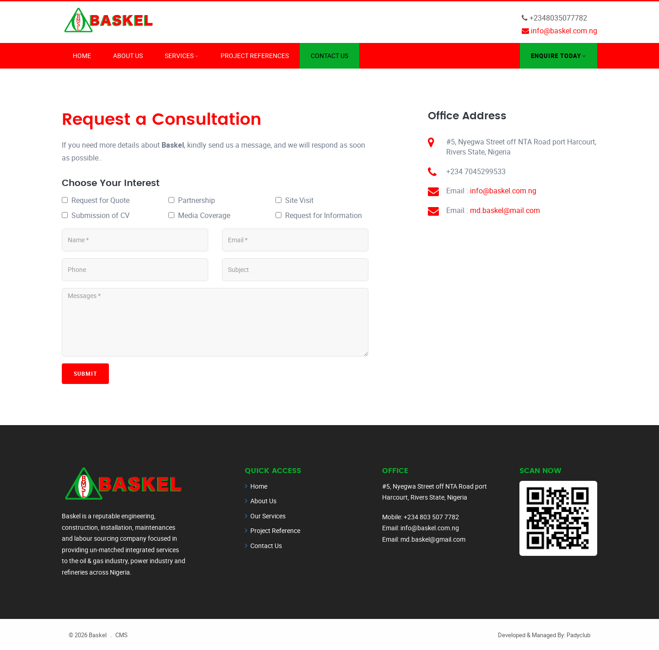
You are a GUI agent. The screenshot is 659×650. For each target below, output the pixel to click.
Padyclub (578, 634)
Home (82, 55)
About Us (128, 55)
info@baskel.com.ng (503, 190)
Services (179, 55)
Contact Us (329, 55)
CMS (121, 634)
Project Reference (275, 530)
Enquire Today (556, 55)
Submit (85, 373)
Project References (255, 55)
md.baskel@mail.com (505, 210)
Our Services (268, 515)
